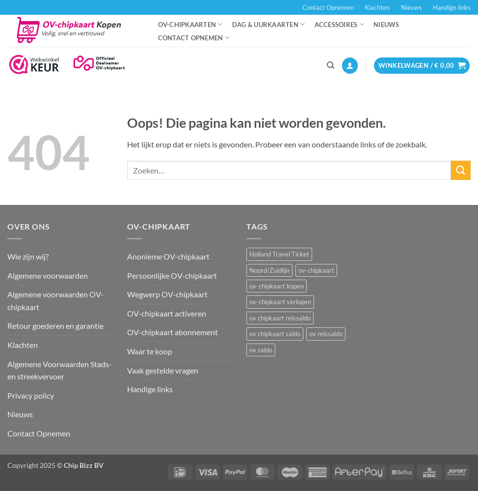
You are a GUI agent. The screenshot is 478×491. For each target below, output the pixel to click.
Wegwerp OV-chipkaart (167, 294)
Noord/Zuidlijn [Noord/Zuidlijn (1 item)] (269, 270)
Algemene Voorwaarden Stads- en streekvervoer (59, 370)
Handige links (452, 7)
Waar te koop (149, 351)
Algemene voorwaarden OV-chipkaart (55, 300)
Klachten (377, 7)
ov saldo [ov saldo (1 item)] (260, 350)
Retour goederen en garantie (55, 325)
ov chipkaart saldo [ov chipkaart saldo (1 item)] (274, 334)
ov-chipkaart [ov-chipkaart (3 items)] (316, 270)
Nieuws (411, 7)
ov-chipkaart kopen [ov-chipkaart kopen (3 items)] (276, 286)
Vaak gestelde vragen (162, 370)
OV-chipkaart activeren (166, 313)
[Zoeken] (330, 65)
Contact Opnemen (328, 7)
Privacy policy (30, 395)
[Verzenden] (461, 170)
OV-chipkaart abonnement (172, 332)
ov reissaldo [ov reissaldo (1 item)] (326, 334)
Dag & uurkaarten (268, 24)
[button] (350, 66)
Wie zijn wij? (28, 256)
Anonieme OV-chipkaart (168, 256)
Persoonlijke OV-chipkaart (172, 275)
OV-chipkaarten (190, 24)
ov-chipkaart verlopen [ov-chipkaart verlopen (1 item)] (280, 302)
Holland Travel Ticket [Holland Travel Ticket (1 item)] (279, 254)
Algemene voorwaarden (47, 275)
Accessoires (339, 24)
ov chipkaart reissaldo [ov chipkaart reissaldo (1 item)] (280, 318)
